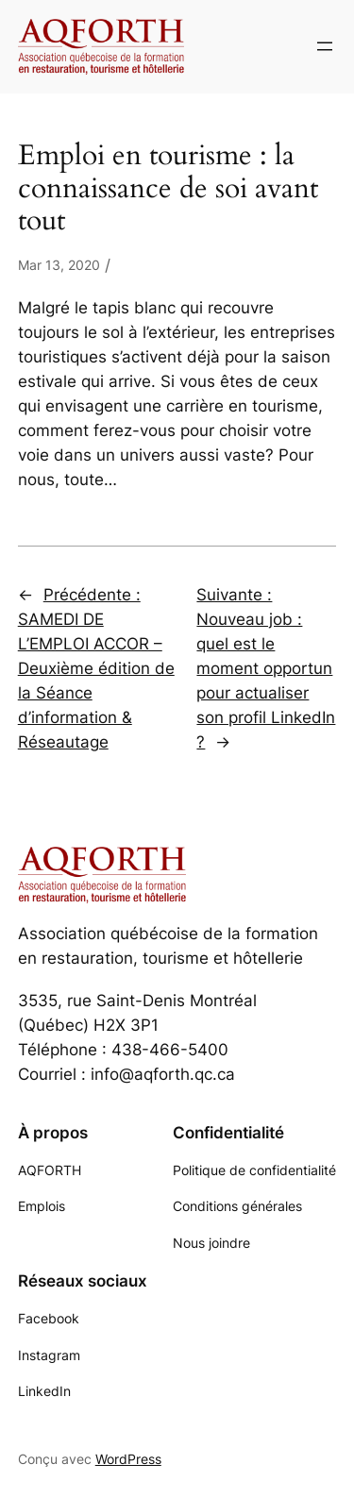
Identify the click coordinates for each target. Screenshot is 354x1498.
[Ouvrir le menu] (324, 46)
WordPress (128, 1459)
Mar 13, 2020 (59, 265)
